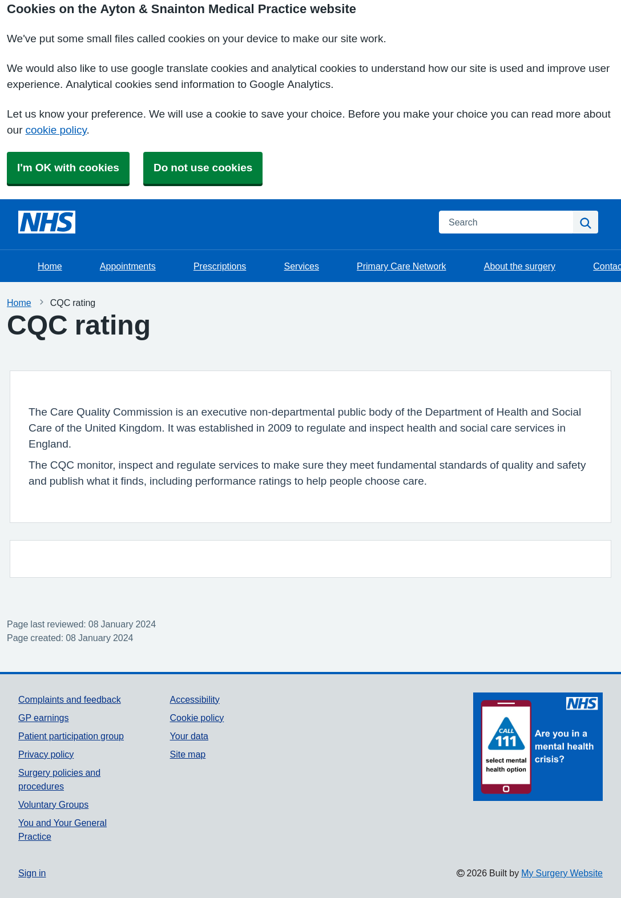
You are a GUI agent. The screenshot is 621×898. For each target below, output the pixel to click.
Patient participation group (71, 735)
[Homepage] (46, 222)
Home (50, 266)
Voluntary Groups (53, 804)
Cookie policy (197, 717)
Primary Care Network (401, 266)
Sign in (32, 872)
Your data (189, 735)
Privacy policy (46, 754)
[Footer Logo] (538, 746)
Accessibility (195, 699)
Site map (188, 754)
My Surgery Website (562, 872)
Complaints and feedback (69, 699)
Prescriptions (219, 266)
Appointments (128, 266)
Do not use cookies (203, 167)
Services (301, 266)
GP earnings (43, 717)
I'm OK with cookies (68, 167)
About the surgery (519, 266)
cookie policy (55, 129)
